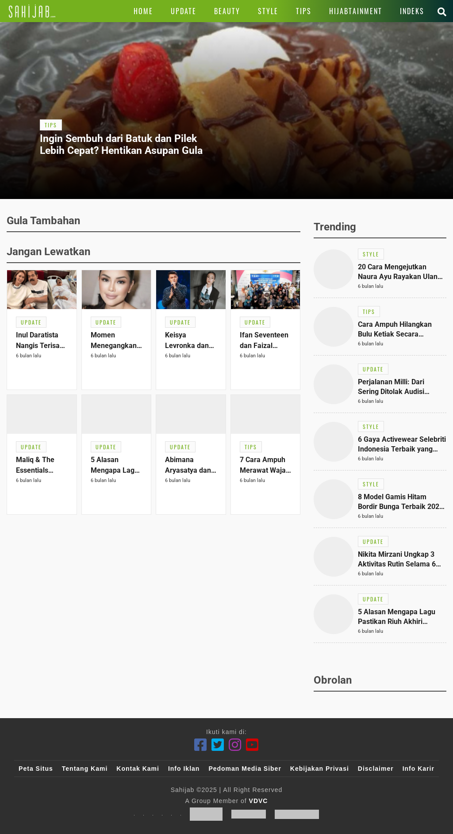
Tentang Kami (85, 768)
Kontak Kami (137, 768)
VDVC (258, 800)
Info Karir (418, 768)
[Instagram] (235, 745)
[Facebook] (200, 745)
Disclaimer (376, 768)
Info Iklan (184, 768)
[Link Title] (32, 11)
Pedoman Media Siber (244, 768)
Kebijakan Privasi (319, 768)
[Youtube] (252, 745)
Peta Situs (36, 768)
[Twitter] (217, 745)
